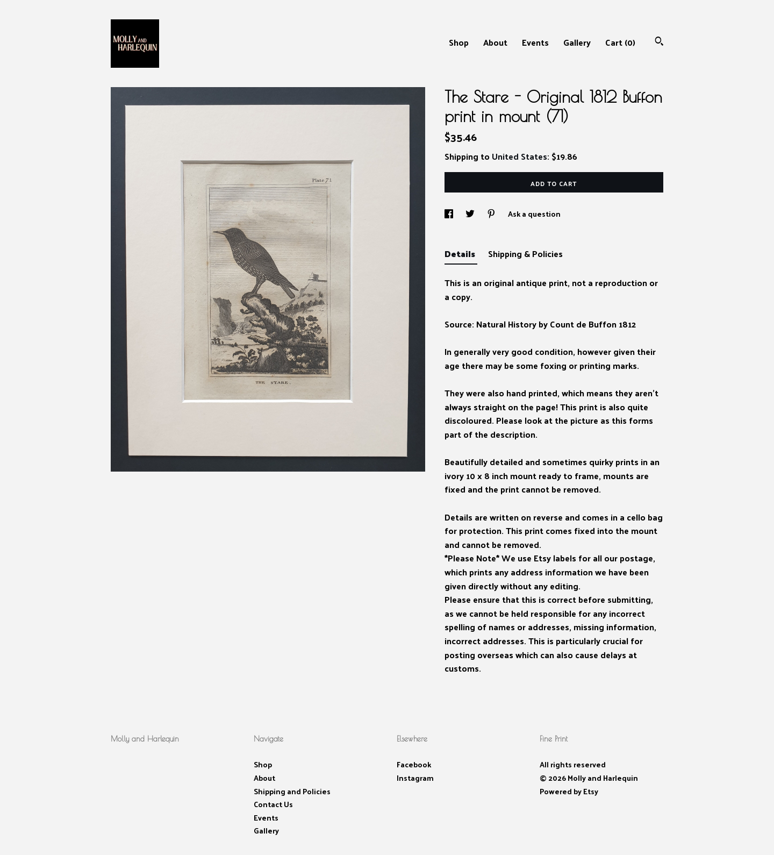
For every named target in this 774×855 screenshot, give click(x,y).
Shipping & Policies (525, 253)
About (495, 42)
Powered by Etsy (569, 791)
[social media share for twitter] (470, 213)
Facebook (414, 764)
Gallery (577, 42)
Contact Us (273, 804)
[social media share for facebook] (450, 213)
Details (461, 253)
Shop (459, 42)
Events (535, 42)
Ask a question (534, 213)
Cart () (620, 42)
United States (519, 156)
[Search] (659, 42)
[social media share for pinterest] (492, 213)
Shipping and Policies (292, 791)
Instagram (415, 778)
